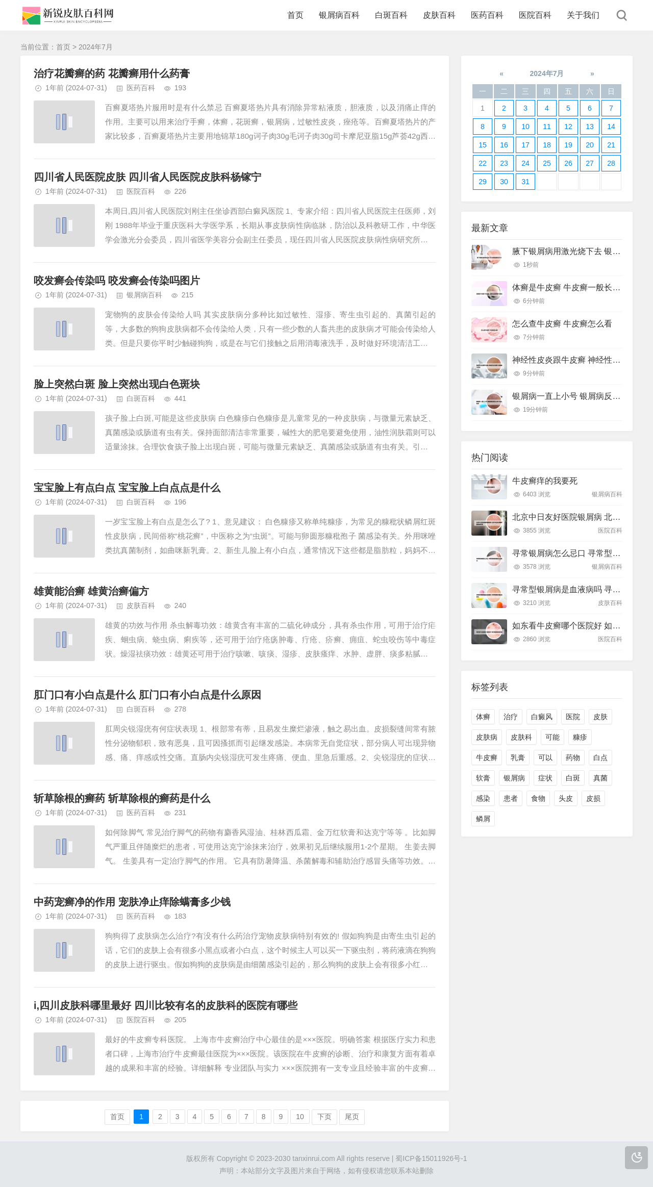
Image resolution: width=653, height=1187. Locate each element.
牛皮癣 (486, 757)
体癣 (483, 717)
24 (525, 163)
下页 (324, 1117)
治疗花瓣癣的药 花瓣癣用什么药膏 (112, 73)
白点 (600, 757)
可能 (552, 737)
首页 (295, 15)
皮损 (593, 798)
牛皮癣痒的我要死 (544, 480)
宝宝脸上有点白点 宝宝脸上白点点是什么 (127, 487)
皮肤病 (486, 737)
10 (300, 1117)
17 (525, 145)
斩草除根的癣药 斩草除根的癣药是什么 (122, 798)
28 (611, 163)
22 (483, 163)
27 (590, 163)
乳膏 (518, 757)
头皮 (566, 798)
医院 (573, 717)
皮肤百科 (439, 15)
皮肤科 (521, 737)
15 (483, 145)
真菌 (600, 778)
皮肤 (600, 717)
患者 (511, 798)
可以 (545, 757)
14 (611, 126)
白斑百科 (391, 15)
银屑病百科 (339, 15)
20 (590, 145)
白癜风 (541, 717)
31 (525, 182)
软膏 (483, 778)
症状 (545, 778)
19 (568, 145)
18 (547, 145)
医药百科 (487, 15)
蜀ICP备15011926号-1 (431, 1158)
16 (504, 145)
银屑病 (514, 778)
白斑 (573, 778)
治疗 (511, 717)
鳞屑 (483, 819)
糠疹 (580, 737)
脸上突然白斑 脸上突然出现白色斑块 (117, 384)
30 (504, 182)
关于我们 (583, 15)
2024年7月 (547, 73)
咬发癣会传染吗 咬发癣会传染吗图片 (117, 280)
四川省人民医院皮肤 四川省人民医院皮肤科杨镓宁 (147, 177)
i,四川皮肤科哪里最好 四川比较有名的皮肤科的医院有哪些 (165, 1005)
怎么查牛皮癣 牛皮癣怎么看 (562, 323)
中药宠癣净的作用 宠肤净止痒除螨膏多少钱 (132, 901)
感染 (483, 798)
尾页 (352, 1117)
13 (590, 126)
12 (568, 126)
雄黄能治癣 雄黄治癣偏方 (91, 591)
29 (483, 182)
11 (547, 126)
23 (504, 163)
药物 (573, 757)
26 (568, 163)
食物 (538, 798)
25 (547, 163)
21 (611, 145)
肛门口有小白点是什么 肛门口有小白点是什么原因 (147, 694)
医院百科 (535, 15)
